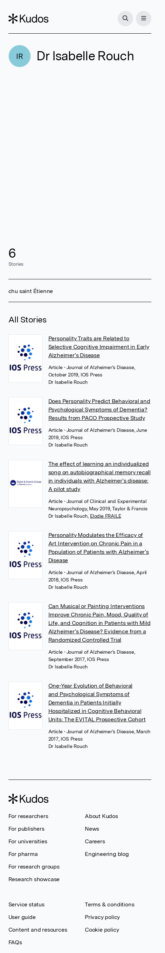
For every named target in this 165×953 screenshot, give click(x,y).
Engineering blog (107, 854)
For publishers (26, 828)
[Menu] (143, 18)
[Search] (125, 18)
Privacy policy (102, 917)
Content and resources (37, 929)
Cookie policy (102, 929)
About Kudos (101, 816)
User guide (22, 917)
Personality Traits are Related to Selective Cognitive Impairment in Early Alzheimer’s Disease (98, 347)
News (92, 828)
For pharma (23, 854)
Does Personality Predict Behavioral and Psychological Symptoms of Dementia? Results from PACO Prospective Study (99, 409)
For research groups (34, 866)
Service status (26, 904)
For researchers (28, 816)
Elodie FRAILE (105, 516)
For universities (27, 841)
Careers (95, 841)
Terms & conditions (109, 904)
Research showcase (34, 879)
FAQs (15, 942)
